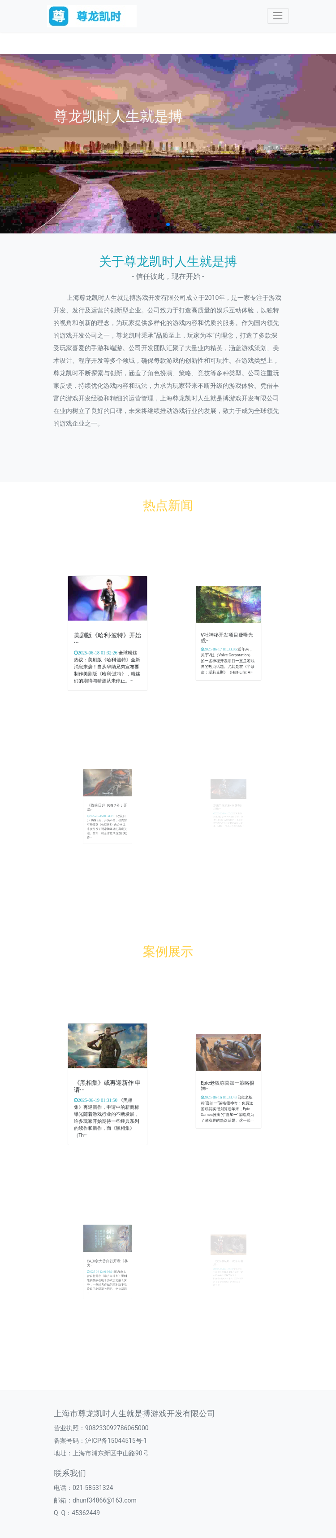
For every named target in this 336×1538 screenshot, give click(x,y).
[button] (168, 224)
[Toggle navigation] (278, 16)
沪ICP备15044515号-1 (116, 1440)
